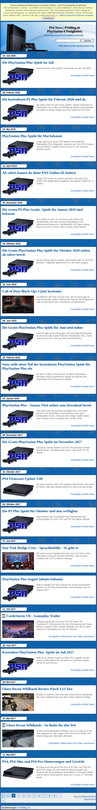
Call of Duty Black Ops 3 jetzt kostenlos (31, 291)
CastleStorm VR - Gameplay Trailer (33, 616)
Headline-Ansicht (74, 35)
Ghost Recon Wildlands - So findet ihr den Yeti (41, 725)
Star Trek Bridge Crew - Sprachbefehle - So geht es (40, 548)
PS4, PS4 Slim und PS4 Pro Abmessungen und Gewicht (43, 761)
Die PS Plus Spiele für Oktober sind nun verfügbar (40, 511)
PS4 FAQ (89, 46)
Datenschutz (87, 796)
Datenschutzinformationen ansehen (76, 15)
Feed (76, 796)
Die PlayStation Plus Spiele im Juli (28, 62)
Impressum (90, 799)
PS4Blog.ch (24, 807)
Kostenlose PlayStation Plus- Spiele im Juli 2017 (38, 652)
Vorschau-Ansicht (53, 35)
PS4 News (64, 46)
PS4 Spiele (77, 46)
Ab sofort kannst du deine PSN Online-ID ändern (39, 173)
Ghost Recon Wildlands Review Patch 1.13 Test (37, 689)
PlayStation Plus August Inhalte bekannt (32, 579)
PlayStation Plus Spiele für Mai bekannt (32, 136)
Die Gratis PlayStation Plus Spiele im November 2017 (42, 442)
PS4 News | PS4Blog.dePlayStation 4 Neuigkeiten (64, 29)
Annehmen (48, 18)
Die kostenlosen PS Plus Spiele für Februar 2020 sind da (44, 99)
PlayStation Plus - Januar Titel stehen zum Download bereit (46, 405)
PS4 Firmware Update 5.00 (22, 479)
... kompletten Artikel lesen (81, 75)
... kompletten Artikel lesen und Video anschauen (71, 636)
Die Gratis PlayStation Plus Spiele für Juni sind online (42, 327)
